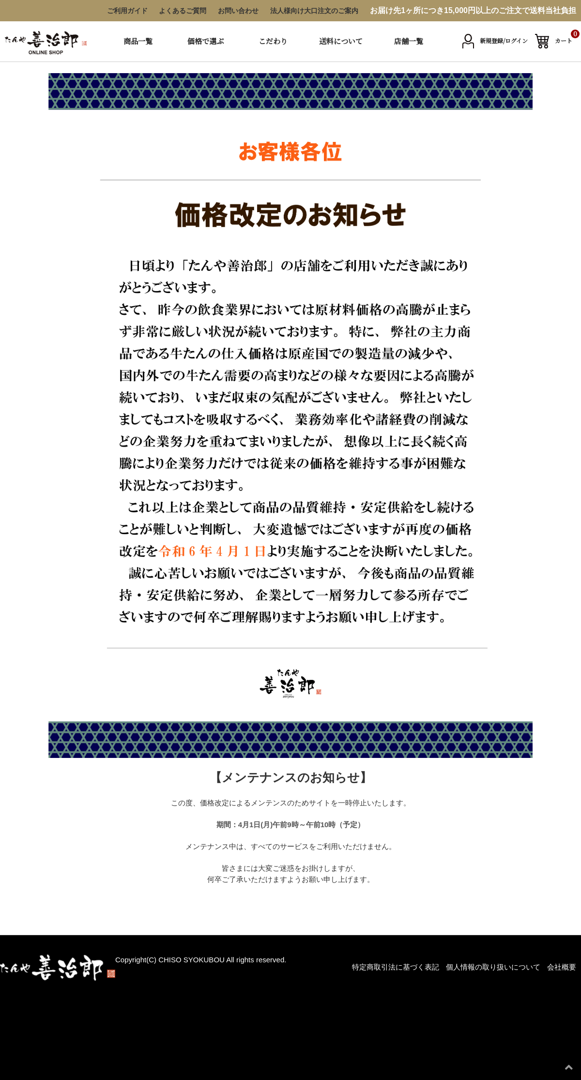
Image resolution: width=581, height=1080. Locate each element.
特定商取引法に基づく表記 (395, 967)
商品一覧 (138, 41)
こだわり (273, 41)
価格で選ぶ (205, 41)
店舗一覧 (408, 41)
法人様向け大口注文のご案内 (314, 11)
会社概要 (561, 967)
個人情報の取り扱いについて (493, 967)
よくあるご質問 (182, 11)
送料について (341, 41)
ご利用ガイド (127, 11)
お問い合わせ (238, 11)
